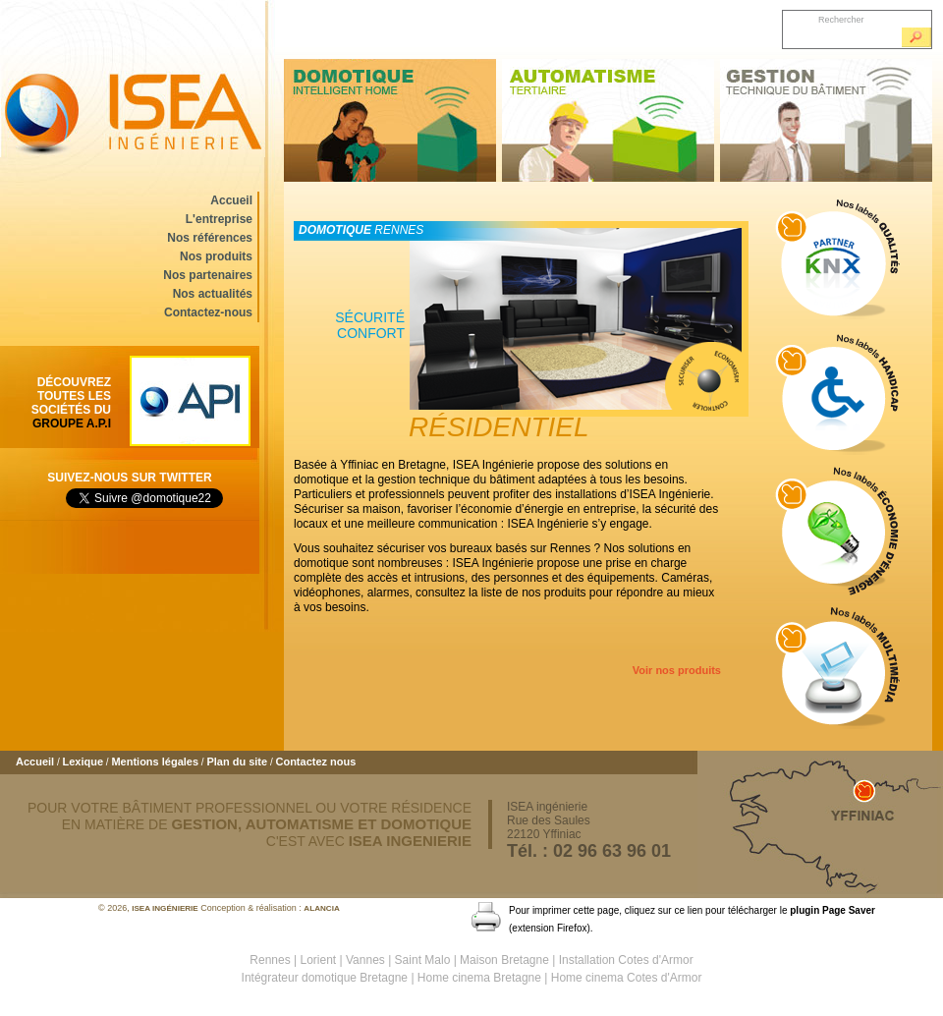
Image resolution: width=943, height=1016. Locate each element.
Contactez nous (315, 761)
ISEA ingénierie (132, 78)
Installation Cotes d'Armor (626, 960)
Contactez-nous (208, 312)
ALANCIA (321, 908)
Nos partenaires (207, 275)
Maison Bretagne (504, 960)
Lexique (82, 761)
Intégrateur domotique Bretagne (325, 978)
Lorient (319, 960)
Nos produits (216, 256)
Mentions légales (154, 761)
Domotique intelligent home (390, 120)
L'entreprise (219, 219)
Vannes (365, 960)
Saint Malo (423, 960)
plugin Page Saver (832, 910)
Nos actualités (212, 294)
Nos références (209, 238)
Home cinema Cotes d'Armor (626, 978)
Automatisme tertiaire (608, 120)
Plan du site (236, 761)
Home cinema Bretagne (479, 978)
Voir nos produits (677, 670)
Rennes (270, 960)
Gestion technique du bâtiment (826, 120)
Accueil (231, 200)
